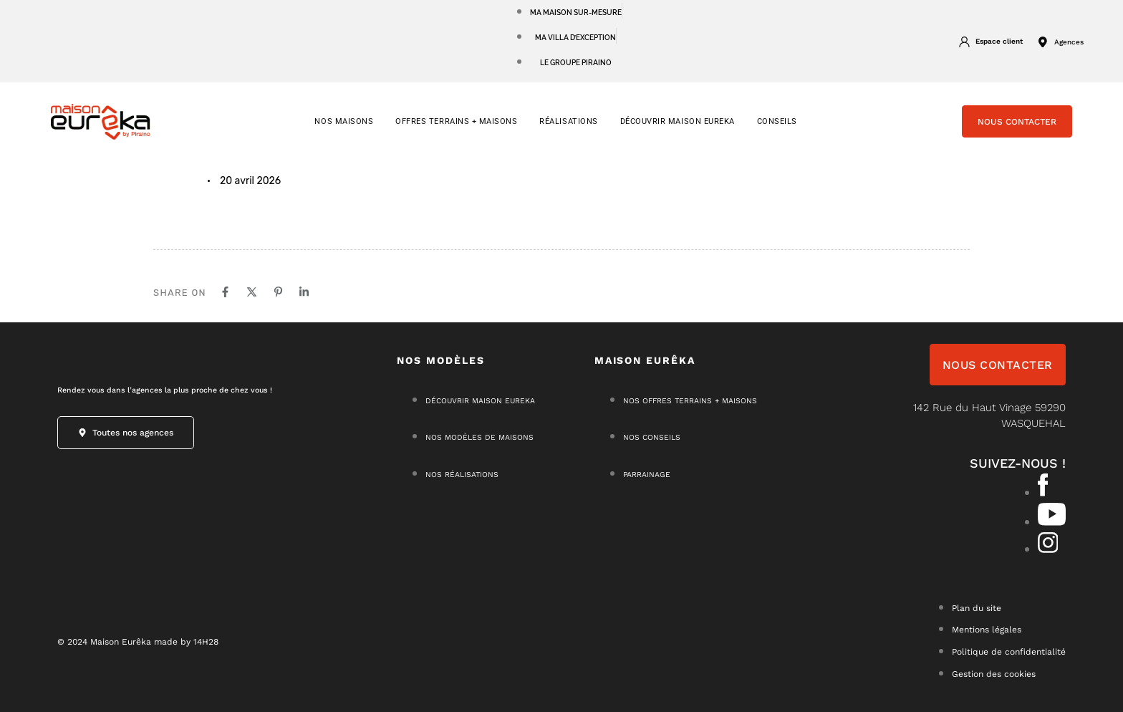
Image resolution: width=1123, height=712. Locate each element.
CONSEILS (777, 121)
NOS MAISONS (343, 121)
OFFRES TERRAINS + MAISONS (456, 121)
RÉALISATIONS (568, 121)
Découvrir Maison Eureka (677, 121)
